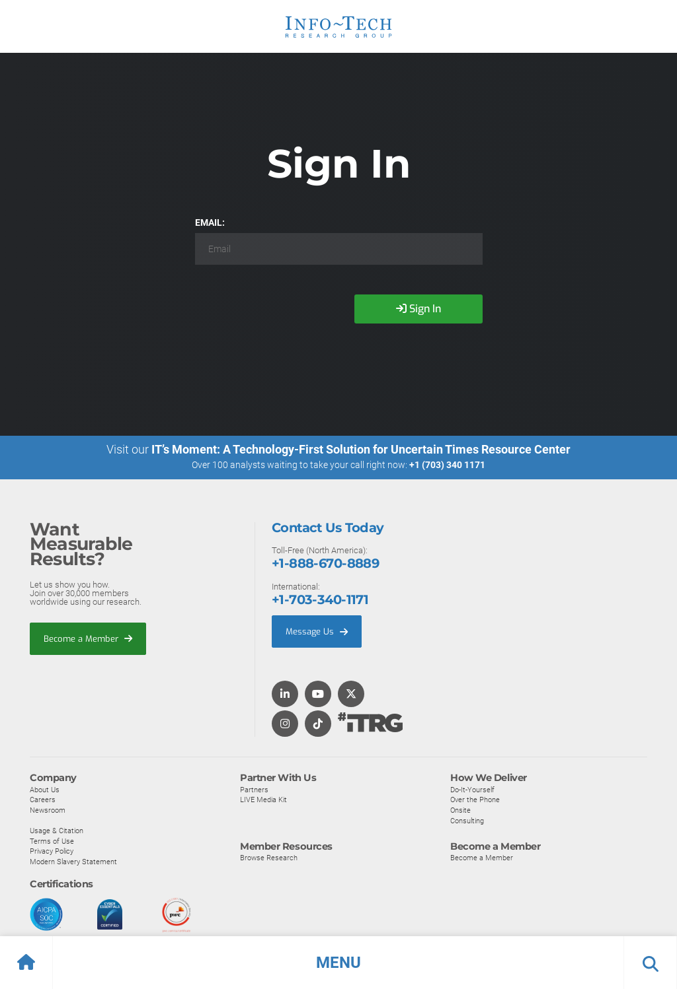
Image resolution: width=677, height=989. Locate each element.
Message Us (317, 631)
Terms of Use (52, 841)
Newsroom (47, 810)
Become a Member (88, 638)
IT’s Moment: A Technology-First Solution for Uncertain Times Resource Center (361, 449)
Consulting (467, 820)
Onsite (460, 810)
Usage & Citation (56, 831)
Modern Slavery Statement (73, 862)
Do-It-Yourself (472, 789)
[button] (338, 962)
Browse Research (269, 858)
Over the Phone (475, 800)
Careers (43, 800)
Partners (254, 789)
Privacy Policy (51, 851)
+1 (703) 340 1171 (447, 465)
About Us (45, 789)
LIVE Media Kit (263, 800)
